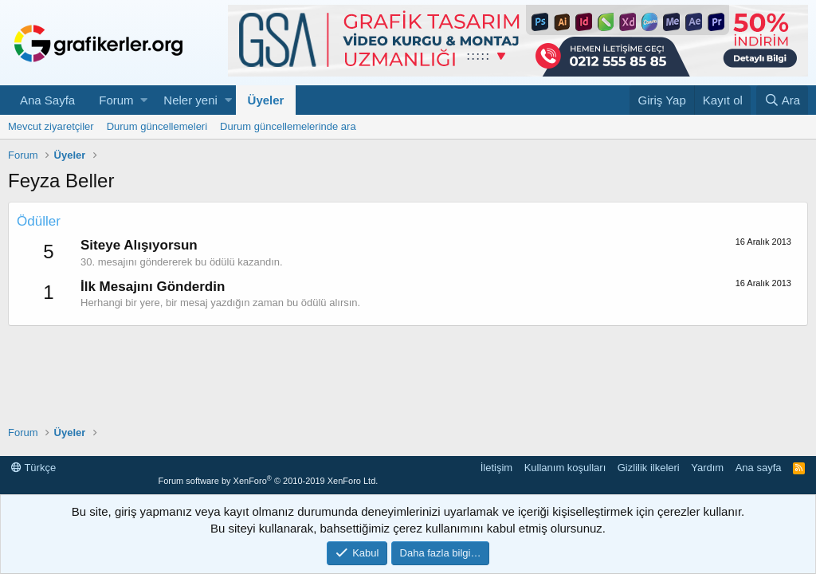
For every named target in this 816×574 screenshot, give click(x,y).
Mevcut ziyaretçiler (51, 126)
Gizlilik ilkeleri (649, 468)
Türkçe (33, 468)
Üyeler (266, 100)
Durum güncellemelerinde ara (288, 126)
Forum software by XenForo (268, 481)
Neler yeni (190, 100)
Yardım (707, 468)
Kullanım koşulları (565, 468)
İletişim (496, 468)
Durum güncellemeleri (157, 126)
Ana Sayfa (47, 100)
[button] (143, 100)
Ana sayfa (759, 468)
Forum (116, 100)
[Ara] (782, 100)
